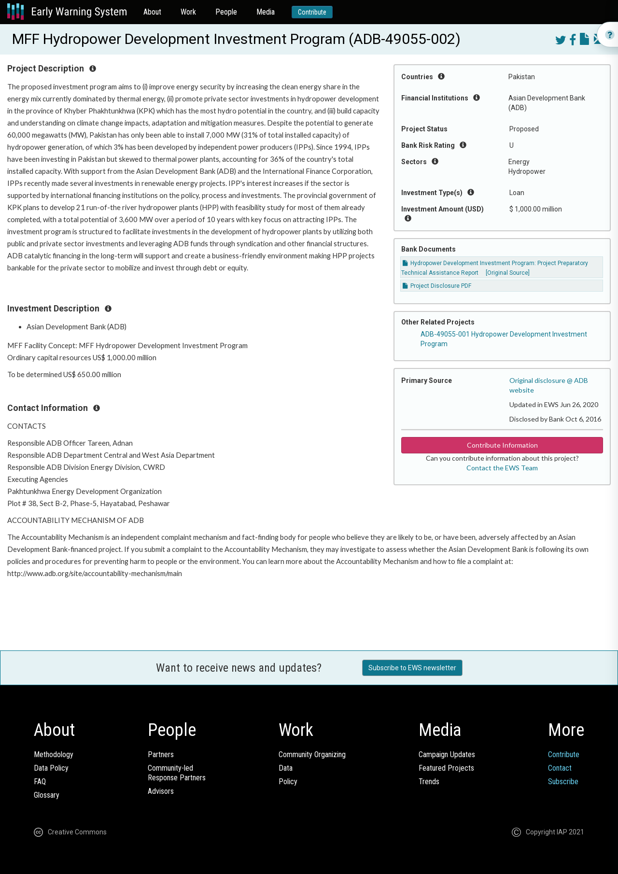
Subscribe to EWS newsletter (412, 668)
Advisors (161, 791)
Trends (429, 781)
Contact (560, 768)
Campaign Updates (447, 754)
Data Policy (51, 768)
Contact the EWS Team (502, 468)
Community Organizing (312, 754)
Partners (161, 754)
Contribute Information (502, 445)
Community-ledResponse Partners (177, 772)
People (226, 11)
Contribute (312, 12)
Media (265, 11)
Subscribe (563, 781)
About (152, 11)
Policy (288, 781)
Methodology (53, 754)
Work (188, 11)
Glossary (46, 795)
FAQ (40, 781)
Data (286, 768)
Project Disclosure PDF (437, 285)
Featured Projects (446, 768)
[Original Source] (508, 272)
